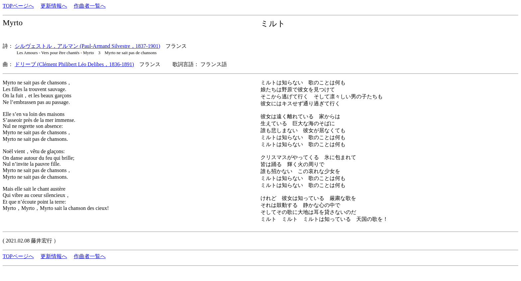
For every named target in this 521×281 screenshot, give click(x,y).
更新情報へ (54, 6)
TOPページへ (18, 6)
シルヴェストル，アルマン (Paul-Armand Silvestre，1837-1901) (87, 46)
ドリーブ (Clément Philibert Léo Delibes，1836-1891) (74, 64)
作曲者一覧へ (90, 6)
